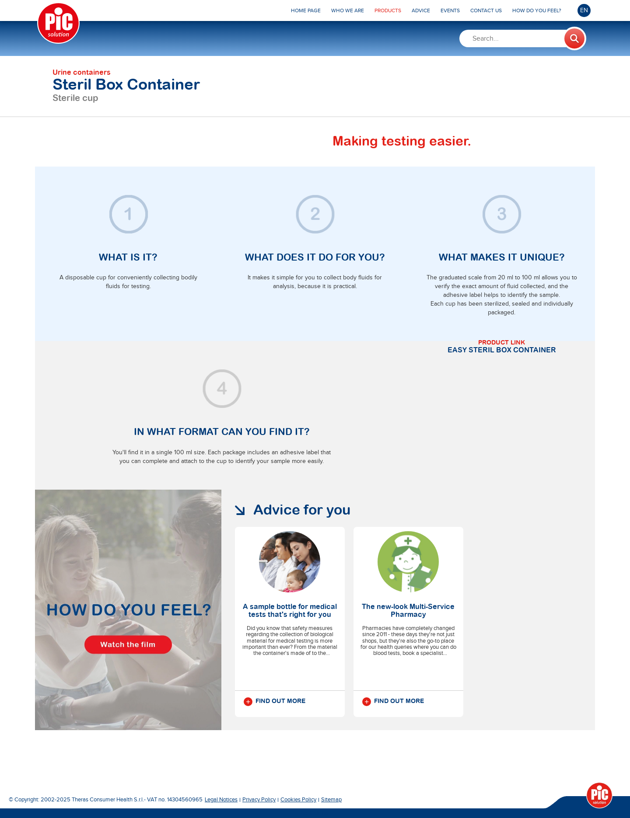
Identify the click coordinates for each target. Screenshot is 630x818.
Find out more (274, 701)
